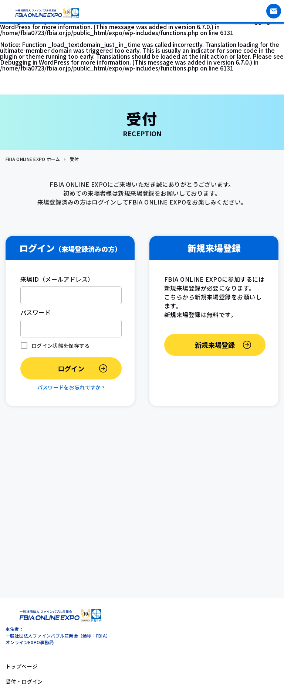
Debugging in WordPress (35, 62)
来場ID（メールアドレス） (57, 279)
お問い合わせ (273, 11)
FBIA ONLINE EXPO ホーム (33, 159)
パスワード (35, 312)
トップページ (21, 666)
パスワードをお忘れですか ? (71, 387)
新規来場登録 (215, 345)
